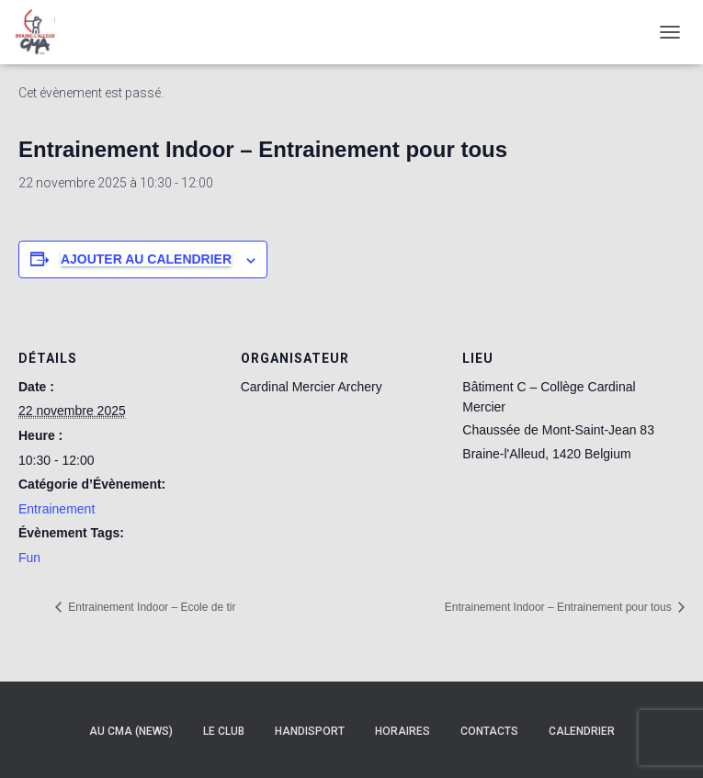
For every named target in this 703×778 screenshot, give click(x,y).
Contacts (489, 731)
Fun (29, 557)
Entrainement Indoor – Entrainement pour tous (560, 607)
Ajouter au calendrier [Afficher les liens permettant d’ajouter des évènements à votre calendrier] (146, 259)
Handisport (310, 731)
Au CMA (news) (131, 731)
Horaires (402, 731)
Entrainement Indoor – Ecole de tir (150, 607)
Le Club (223, 731)
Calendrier (582, 731)
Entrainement (56, 509)
